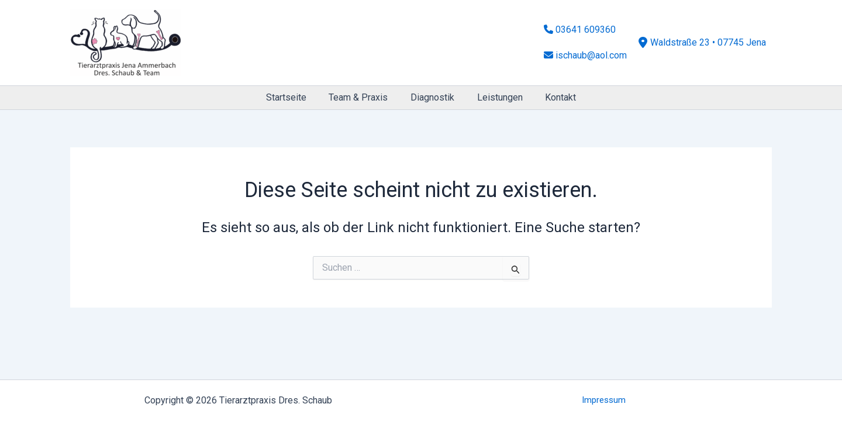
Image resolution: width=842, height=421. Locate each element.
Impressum (604, 400)
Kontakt (552, 97)
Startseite (294, 97)
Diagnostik (432, 97)
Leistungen (496, 97)
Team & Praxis (362, 97)
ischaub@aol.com (585, 50)
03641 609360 (580, 34)
